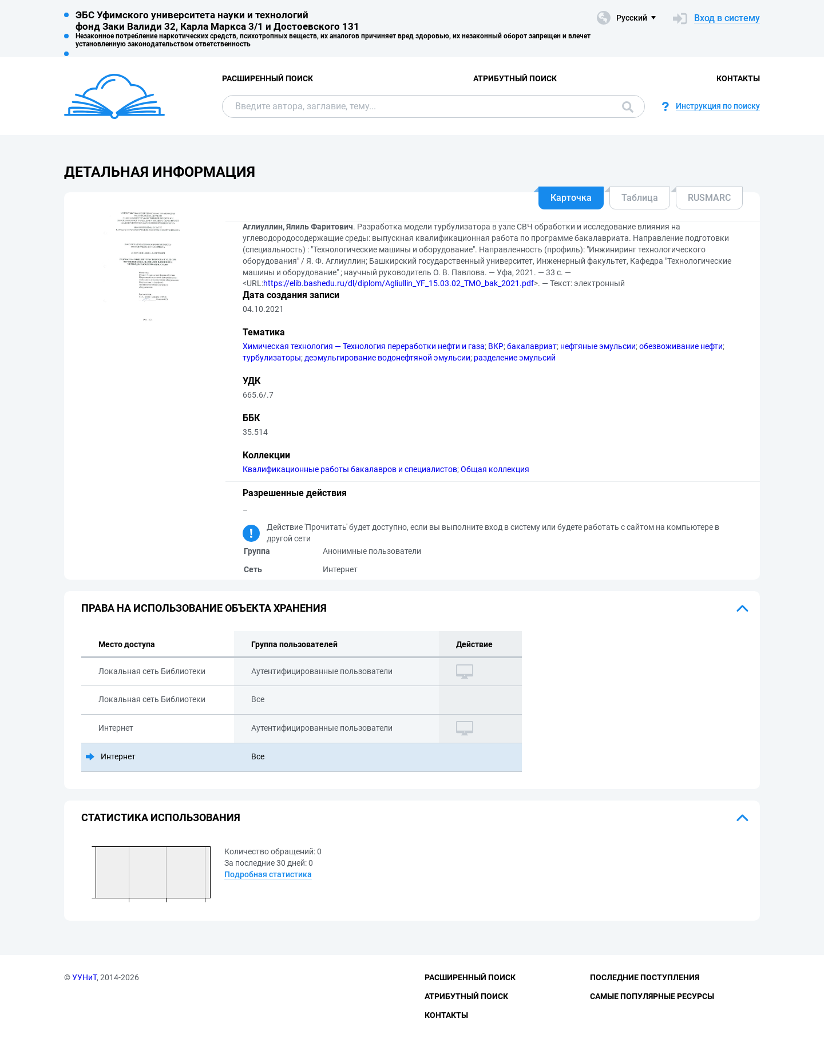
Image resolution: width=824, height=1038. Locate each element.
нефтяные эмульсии (598, 346)
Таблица (639, 197)
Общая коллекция (495, 469)
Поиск (627, 107)
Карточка (571, 197)
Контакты (738, 78)
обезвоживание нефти (681, 346)
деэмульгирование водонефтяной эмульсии (387, 357)
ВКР (496, 346)
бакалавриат (532, 346)
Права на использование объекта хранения (204, 608)
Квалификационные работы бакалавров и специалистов (350, 469)
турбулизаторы (272, 357)
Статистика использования (160, 817)
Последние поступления (644, 977)
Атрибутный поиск (515, 78)
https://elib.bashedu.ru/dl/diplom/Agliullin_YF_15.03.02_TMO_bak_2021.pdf (398, 283)
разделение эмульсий (515, 357)
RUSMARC (709, 197)
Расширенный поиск (267, 78)
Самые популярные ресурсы (652, 996)
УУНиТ (84, 977)
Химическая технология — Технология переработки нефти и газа (364, 346)
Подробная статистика (268, 874)
